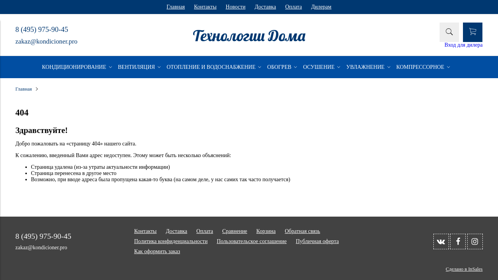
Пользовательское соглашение (252, 241)
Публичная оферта (317, 241)
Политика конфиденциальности (171, 241)
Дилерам (321, 7)
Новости (236, 7)
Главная (176, 7)
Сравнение (234, 231)
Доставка (265, 7)
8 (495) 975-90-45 (42, 29)
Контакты (205, 7)
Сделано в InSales (464, 269)
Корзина (266, 231)
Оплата (293, 7)
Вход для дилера (464, 45)
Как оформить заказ (157, 251)
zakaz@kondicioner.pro (46, 41)
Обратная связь (302, 231)
